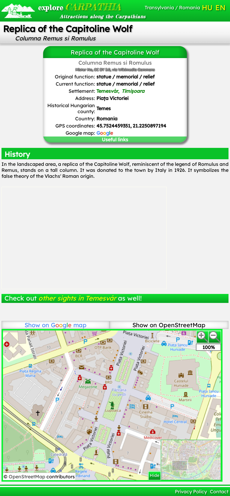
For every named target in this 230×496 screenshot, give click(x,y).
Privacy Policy (191, 492)
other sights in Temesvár (77, 298)
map (69, 325)
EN (220, 7)
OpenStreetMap (27, 477)
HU (207, 7)
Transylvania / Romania (172, 7)
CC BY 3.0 (102, 69)
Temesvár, (120, 91)
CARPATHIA (72, 6)
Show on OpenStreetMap (168, 325)
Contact (219, 492)
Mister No (83, 69)
